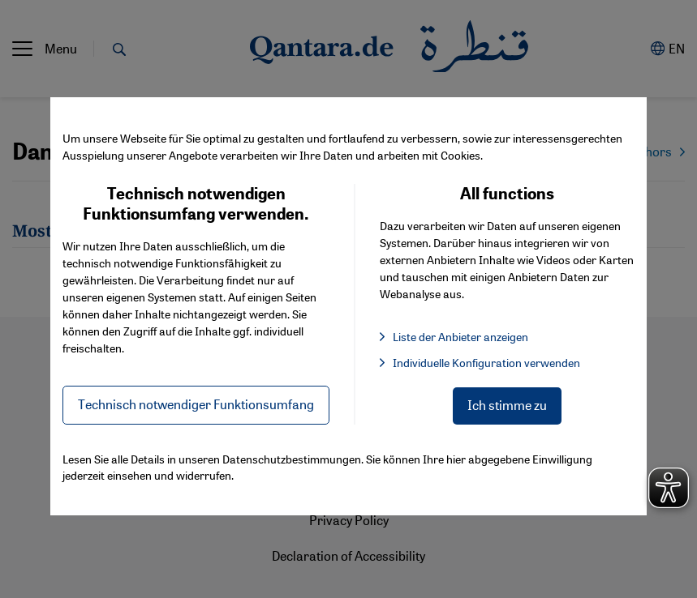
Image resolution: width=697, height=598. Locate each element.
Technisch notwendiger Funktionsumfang (196, 403)
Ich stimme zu (507, 404)
